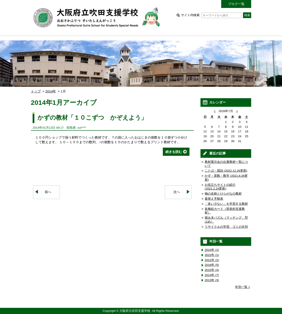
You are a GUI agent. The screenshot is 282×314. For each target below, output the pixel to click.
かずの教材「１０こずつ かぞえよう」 (92, 117)
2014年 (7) (212, 275)
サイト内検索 (211, 15)
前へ (48, 192)
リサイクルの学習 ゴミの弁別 (226, 226)
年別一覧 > (242, 287)
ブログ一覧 (236, 4)
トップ (36, 91)
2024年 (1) (212, 250)
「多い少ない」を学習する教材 (226, 203)
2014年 (50, 91)
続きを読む (173, 152)
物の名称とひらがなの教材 (223, 193)
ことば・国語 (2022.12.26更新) (226, 170)
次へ (176, 192)
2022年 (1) (212, 255)
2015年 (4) (212, 270)
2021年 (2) (212, 260)
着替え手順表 (214, 198)
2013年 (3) (212, 280)
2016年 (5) (212, 265)
